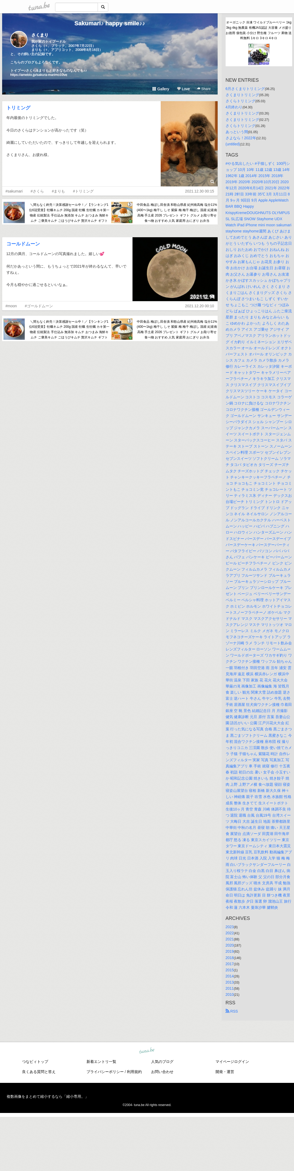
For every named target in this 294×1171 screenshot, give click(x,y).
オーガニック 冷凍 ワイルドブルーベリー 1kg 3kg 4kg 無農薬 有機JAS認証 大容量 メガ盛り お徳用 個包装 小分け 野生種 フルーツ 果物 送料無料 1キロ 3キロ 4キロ (259, 30)
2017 (230, 964)
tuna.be (147, 1051)
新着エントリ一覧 (101, 1061)
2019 (230, 951)
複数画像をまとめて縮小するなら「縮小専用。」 (48, 1096)
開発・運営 (225, 1072)
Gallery (160, 89)
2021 (230, 939)
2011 (230, 988)
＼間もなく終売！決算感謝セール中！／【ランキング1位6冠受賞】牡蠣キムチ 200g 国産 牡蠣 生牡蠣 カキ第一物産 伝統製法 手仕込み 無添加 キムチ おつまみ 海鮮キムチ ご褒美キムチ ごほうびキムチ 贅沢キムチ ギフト (69, 212)
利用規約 (134, 1072)
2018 (230, 958)
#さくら (37, 191)
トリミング (18, 107)
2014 (230, 976)
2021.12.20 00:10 (199, 306)
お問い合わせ (162, 1072)
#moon (11, 306)
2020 (230, 945)
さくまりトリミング (242, 95)
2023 (230, 927)
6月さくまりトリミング (245, 89)
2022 (230, 933)
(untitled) (233, 144)
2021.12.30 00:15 (199, 191)
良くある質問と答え (39, 1072)
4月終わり (234, 107)
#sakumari (14, 191)
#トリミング (83, 191)
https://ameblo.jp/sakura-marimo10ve (38, 75)
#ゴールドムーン (39, 306)
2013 (230, 982)
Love (183, 89)
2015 (230, 970)
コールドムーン (23, 244)
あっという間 (237, 132)
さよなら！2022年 (241, 138)
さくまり (39, 35)
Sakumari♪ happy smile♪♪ (109, 23)
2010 (230, 994)
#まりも (58, 191)
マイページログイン (232, 1061)
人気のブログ (162, 1061)
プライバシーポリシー (105, 1072)
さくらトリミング (240, 101)
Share (203, 89)
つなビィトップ (35, 1061)
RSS (232, 1011)
